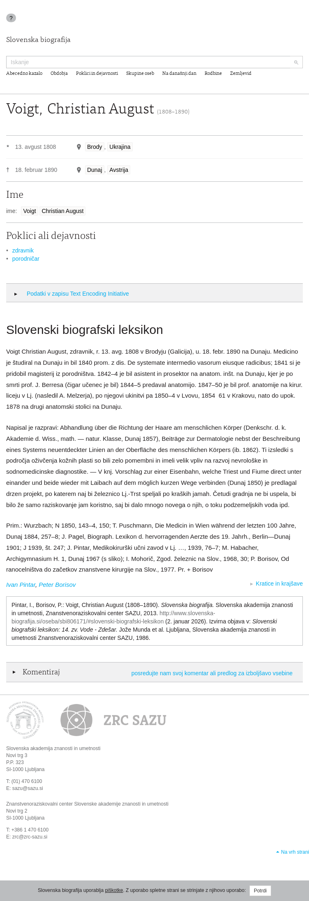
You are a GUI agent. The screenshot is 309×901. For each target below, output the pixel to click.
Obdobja (59, 73)
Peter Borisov (57, 584)
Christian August (62, 211)
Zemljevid (240, 73)
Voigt (29, 211)
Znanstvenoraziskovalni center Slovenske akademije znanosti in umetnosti (87, 804)
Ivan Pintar (20, 584)
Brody (94, 147)
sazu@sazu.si (27, 788)
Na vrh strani (295, 852)
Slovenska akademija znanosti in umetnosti (53, 748)
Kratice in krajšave (279, 583)
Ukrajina (119, 147)
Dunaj (94, 170)
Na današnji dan (179, 73)
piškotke (114, 890)
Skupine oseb (140, 73)
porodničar (25, 258)
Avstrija (118, 170)
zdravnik (23, 250)
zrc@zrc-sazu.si (30, 837)
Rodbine (213, 73)
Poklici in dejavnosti (97, 73)
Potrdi (260, 891)
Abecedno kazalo (24, 73)
